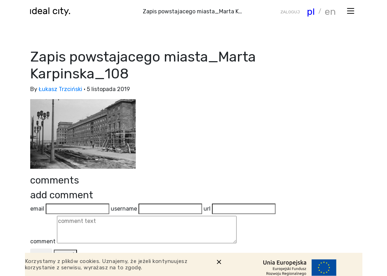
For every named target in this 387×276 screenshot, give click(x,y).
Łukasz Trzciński (60, 89)
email (37, 208)
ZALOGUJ (290, 11)
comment (43, 241)
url (207, 208)
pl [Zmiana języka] (311, 11)
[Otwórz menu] (350, 10)
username (124, 208)
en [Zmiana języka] (330, 11)
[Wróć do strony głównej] (52, 11)
